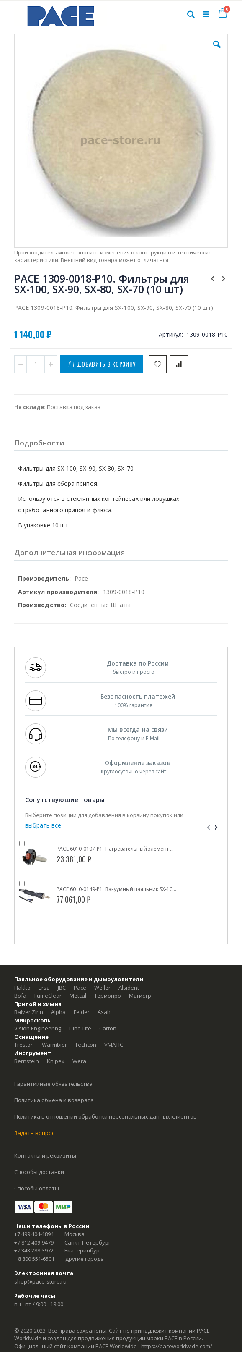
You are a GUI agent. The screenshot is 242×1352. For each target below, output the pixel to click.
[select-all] (43, 825)
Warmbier (54, 1044)
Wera (79, 1061)
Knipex (55, 1061)
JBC (62, 987)
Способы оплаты (36, 1188)
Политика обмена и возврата (54, 1100)
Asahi (105, 1012)
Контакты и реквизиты (45, 1155)
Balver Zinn (28, 1012)
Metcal (78, 995)
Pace (80, 987)
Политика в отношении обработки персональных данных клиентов (105, 1116)
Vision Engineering (37, 1028)
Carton (107, 1028)
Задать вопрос (34, 1133)
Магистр (140, 995)
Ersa (44, 987)
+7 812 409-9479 (34, 1242)
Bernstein (26, 1061)
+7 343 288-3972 (34, 1250)
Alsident (128, 987)
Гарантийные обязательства (53, 1083)
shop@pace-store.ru (40, 1281)
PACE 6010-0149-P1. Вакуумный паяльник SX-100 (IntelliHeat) (117, 889)
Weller (102, 987)
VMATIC (113, 1044)
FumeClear (48, 995)
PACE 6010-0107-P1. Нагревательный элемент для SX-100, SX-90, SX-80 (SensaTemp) (117, 849)
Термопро (107, 995)
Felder (82, 1012)
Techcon (85, 1044)
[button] (216, 51)
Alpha (58, 1012)
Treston (24, 1044)
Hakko (22, 987)
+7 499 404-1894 (34, 1234)
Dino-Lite (80, 1028)
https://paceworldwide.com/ (176, 1346)
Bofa (20, 995)
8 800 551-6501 (36, 1259)
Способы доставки (39, 1172)
